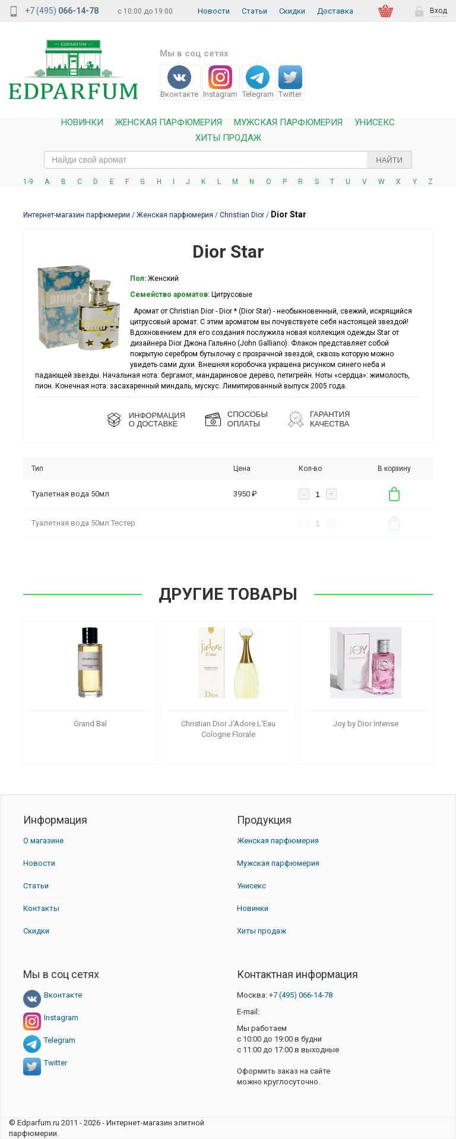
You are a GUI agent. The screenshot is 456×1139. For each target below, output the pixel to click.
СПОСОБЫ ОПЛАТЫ (247, 419)
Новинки (82, 122)
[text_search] (228, 160)
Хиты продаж (228, 138)
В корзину (394, 494)
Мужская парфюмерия (288, 122)
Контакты (41, 908)
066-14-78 (300, 995)
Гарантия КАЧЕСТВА (330, 419)
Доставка (335, 11)
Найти (389, 160)
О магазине (43, 840)
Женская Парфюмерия (168, 122)
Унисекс (374, 122)
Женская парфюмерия (278, 840)
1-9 (28, 182)
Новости (214, 11)
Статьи (254, 11)
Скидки (292, 11)
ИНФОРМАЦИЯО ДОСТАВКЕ (157, 419)
